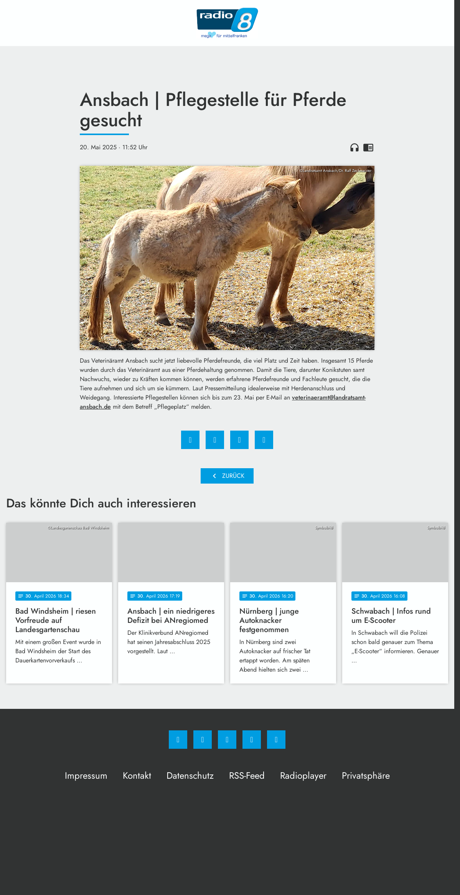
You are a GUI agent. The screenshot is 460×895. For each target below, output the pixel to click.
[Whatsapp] (227, 739)
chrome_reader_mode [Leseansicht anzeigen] (368, 147)
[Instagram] (202, 739)
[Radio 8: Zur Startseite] (227, 23)
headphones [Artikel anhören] (354, 147)
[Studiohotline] (251, 739)
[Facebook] (178, 739)
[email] (276, 739)
